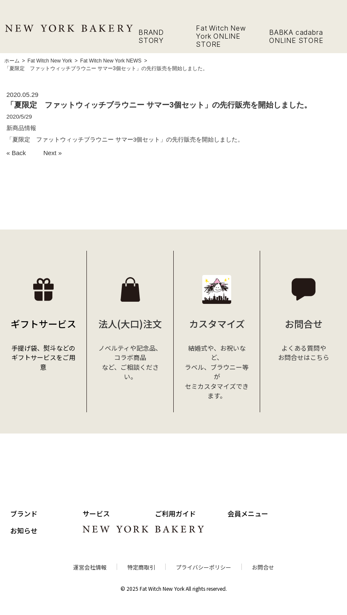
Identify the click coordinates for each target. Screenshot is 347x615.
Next (50, 152)
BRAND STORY (151, 36)
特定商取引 (141, 567)
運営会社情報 (89, 567)
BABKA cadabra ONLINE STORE (296, 36)
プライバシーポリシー (203, 567)
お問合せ (263, 567)
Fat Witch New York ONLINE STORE (221, 36)
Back (19, 152)
